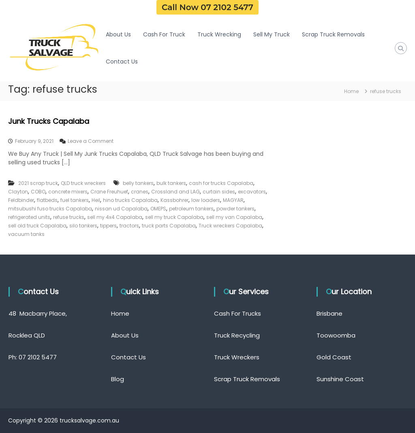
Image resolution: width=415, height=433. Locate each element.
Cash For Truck (164, 34)
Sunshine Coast (340, 379)
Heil (96, 200)
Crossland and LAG (175, 191)
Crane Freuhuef (109, 191)
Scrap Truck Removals (333, 34)
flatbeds (47, 200)
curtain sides (219, 191)
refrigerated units (29, 217)
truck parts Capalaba (169, 225)
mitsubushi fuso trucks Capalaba (50, 208)
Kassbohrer (174, 200)
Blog (117, 379)
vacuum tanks (26, 234)
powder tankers (235, 208)
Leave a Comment (90, 141)
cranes (139, 191)
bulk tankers (171, 183)
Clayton (18, 191)
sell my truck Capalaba (174, 217)
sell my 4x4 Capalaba (114, 217)
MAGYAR (233, 200)
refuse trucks (68, 217)
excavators (252, 191)
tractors (129, 225)
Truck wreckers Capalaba (230, 225)
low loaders (205, 200)
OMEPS (158, 208)
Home (120, 313)
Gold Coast (334, 357)
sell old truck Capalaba (37, 225)
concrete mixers (68, 191)
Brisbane (329, 313)
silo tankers (83, 225)
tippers (108, 225)
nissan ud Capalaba (121, 208)
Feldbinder (21, 200)
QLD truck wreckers (83, 183)
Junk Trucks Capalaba (48, 121)
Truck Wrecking (219, 34)
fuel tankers (74, 200)
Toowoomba (336, 335)
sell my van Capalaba (234, 217)
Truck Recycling (237, 335)
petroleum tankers (191, 208)
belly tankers (138, 183)
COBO (38, 191)
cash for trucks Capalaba (221, 183)
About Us (118, 34)
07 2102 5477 (38, 357)
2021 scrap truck (38, 183)
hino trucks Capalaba (130, 200)
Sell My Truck (271, 34)
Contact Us (122, 61)
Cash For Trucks (237, 313)
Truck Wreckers (236, 357)
